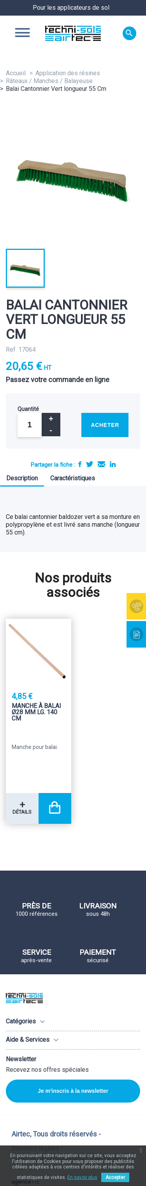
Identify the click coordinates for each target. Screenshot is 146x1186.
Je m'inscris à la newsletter (73, 1091)
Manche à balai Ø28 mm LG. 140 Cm (36, 712)
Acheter (105, 425)
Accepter (115, 1177)
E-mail (101, 464)
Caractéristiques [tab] (72, 478)
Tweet (89, 464)
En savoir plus (82, 1177)
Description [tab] (22, 478)
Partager (79, 464)
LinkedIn (113, 464)
